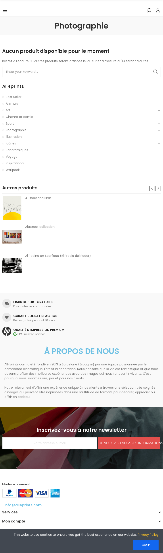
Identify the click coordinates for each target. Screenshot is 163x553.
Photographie (16, 130)
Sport (10, 123)
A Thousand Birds (38, 198)
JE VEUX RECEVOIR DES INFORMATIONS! (130, 443)
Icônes (11, 143)
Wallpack (13, 170)
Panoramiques (17, 150)
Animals (12, 103)
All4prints (13, 86)
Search (156, 72)
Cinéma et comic (19, 117)
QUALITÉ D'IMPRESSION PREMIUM (38, 330)
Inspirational (15, 163)
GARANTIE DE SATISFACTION (35, 316)
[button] (152, 188)
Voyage (11, 156)
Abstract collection (40, 227)
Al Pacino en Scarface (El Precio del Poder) (58, 255)
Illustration (14, 136)
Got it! (146, 545)
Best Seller (13, 97)
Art (8, 110)
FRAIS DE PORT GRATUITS (33, 302)
